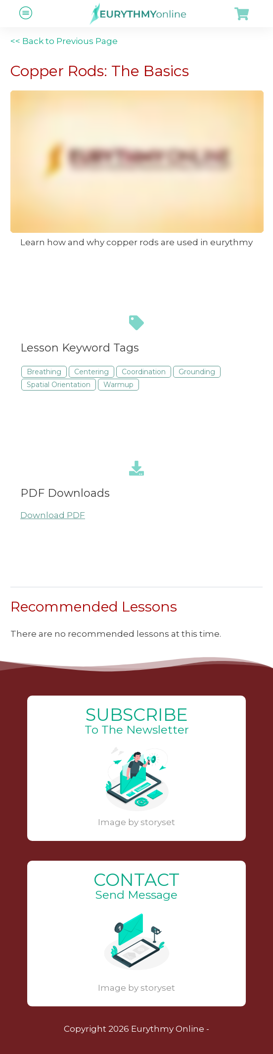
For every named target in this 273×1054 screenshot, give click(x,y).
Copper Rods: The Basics (99, 71)
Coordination (144, 371)
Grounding (197, 371)
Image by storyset (136, 822)
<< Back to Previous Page (64, 41)
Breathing (44, 371)
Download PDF (52, 515)
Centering (91, 371)
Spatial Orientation (59, 384)
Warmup (118, 384)
